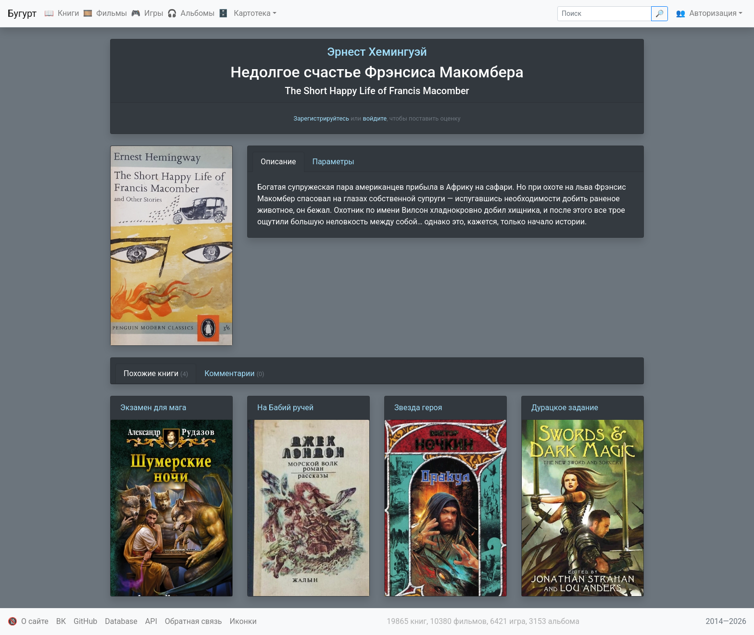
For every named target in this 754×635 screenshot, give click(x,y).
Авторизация (713, 13)
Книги (68, 13)
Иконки (243, 621)
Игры (153, 13)
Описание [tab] (278, 161)
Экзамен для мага (153, 407)
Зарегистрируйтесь (321, 118)
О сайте (35, 621)
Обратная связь (193, 621)
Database (121, 621)
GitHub (85, 621)
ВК (61, 621)
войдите (375, 118)
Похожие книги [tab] (156, 373)
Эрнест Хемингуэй (377, 52)
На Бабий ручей (285, 407)
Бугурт (22, 13)
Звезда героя (418, 407)
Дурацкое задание (564, 407)
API (151, 621)
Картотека (252, 13)
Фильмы (111, 13)
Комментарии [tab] (234, 373)
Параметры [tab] (333, 161)
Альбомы (198, 13)
